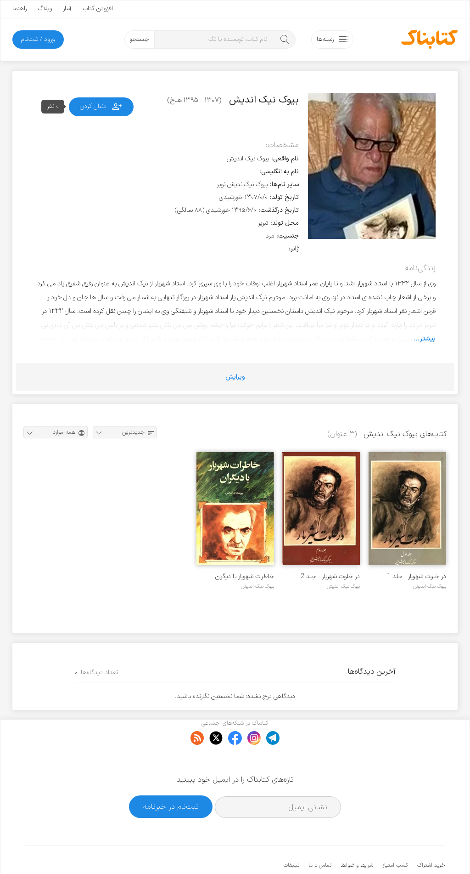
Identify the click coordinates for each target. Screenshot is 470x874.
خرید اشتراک (431, 837)
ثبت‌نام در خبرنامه (171, 778)
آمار (67, 8)
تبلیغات (291, 837)
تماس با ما (319, 837)
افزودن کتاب (98, 8)
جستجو (139, 39)
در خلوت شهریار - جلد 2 (330, 576)
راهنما (19, 8)
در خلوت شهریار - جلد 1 (416, 576)
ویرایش (235, 377)
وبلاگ (45, 8)
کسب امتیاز (395, 837)
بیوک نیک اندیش (429, 586)
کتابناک (396, 852)
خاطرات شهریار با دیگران (244, 576)
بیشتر (428, 339)
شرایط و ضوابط (357, 837)
